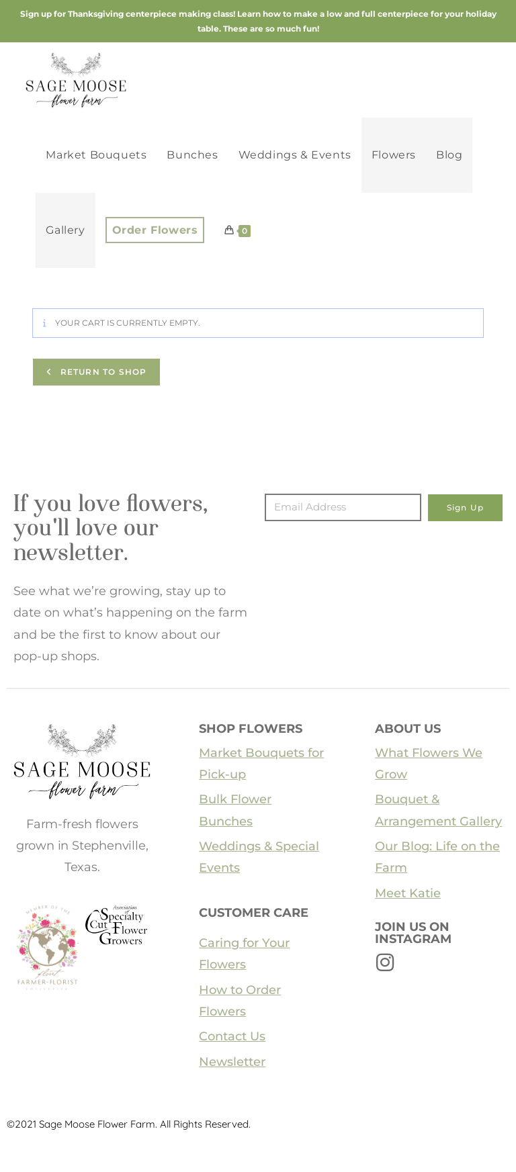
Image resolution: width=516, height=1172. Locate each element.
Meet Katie (408, 893)
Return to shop (101, 372)
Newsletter (232, 1061)
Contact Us (232, 1036)
